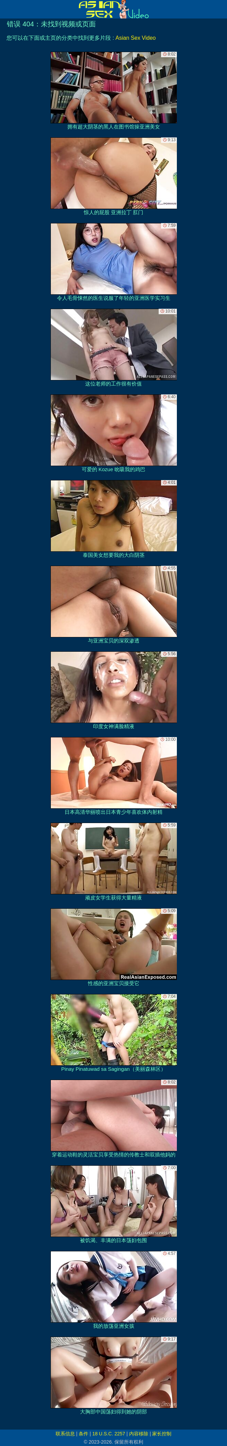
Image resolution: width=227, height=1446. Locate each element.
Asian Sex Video (135, 38)
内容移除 (138, 1433)
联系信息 (65, 1433)
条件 (83, 1433)
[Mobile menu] (6, 9)
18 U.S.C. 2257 (108, 1433)
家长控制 (161, 1433)
